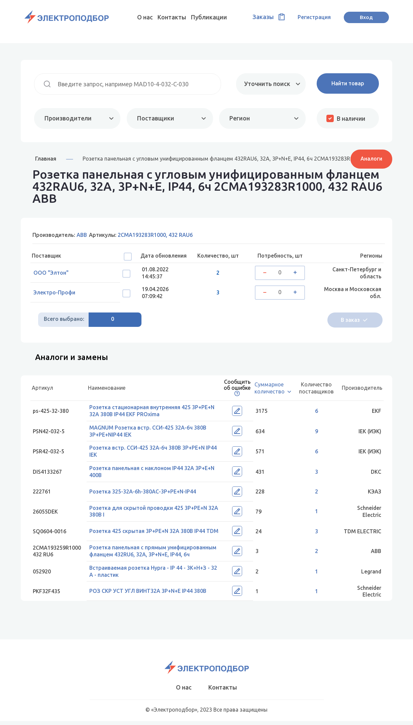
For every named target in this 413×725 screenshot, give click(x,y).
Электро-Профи (56, 294)
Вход (366, 17)
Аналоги (371, 158)
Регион (239, 118)
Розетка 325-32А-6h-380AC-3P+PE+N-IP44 (144, 493)
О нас (145, 17)
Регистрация (314, 17)
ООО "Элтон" (52, 273)
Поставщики (155, 118)
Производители (68, 118)
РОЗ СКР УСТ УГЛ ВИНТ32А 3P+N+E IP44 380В (149, 595)
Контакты (172, 17)
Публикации (209, 17)
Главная (45, 158)
